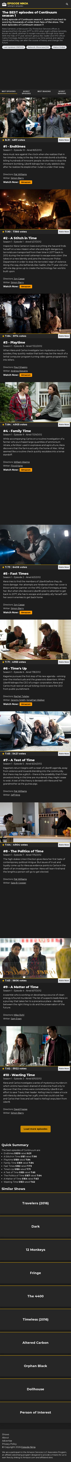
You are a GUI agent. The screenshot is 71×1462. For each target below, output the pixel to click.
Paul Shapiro (20, 367)
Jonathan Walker (35, 700)
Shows (5, 1434)
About (5, 1437)
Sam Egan (16, 1018)
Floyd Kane (17, 466)
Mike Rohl (19, 1015)
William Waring (22, 462)
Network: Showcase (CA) (38, 47)
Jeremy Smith (18, 700)
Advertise (7, 1441)
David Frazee (20, 1109)
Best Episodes (8, 91)
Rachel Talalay (21, 696)
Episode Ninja (28, 1447)
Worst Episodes (26, 92)
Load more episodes (35, 1129)
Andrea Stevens (19, 371)
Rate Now (64, 140)
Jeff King (15, 795)
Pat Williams (20, 174)
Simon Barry (17, 178)
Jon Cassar (19, 279)
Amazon (26, 182)
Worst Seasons (62, 92)
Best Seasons (44, 91)
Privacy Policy (9, 1444)
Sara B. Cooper (18, 883)
